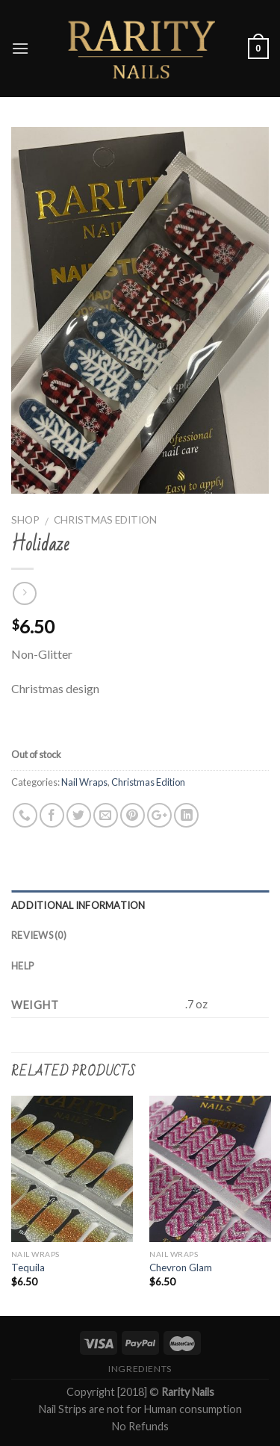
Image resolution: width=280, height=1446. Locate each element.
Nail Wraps (84, 782)
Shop (25, 520)
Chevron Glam (180, 1267)
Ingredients (140, 1368)
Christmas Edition (105, 520)
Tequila (28, 1267)
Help (22, 966)
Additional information (78, 905)
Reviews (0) (38, 935)
